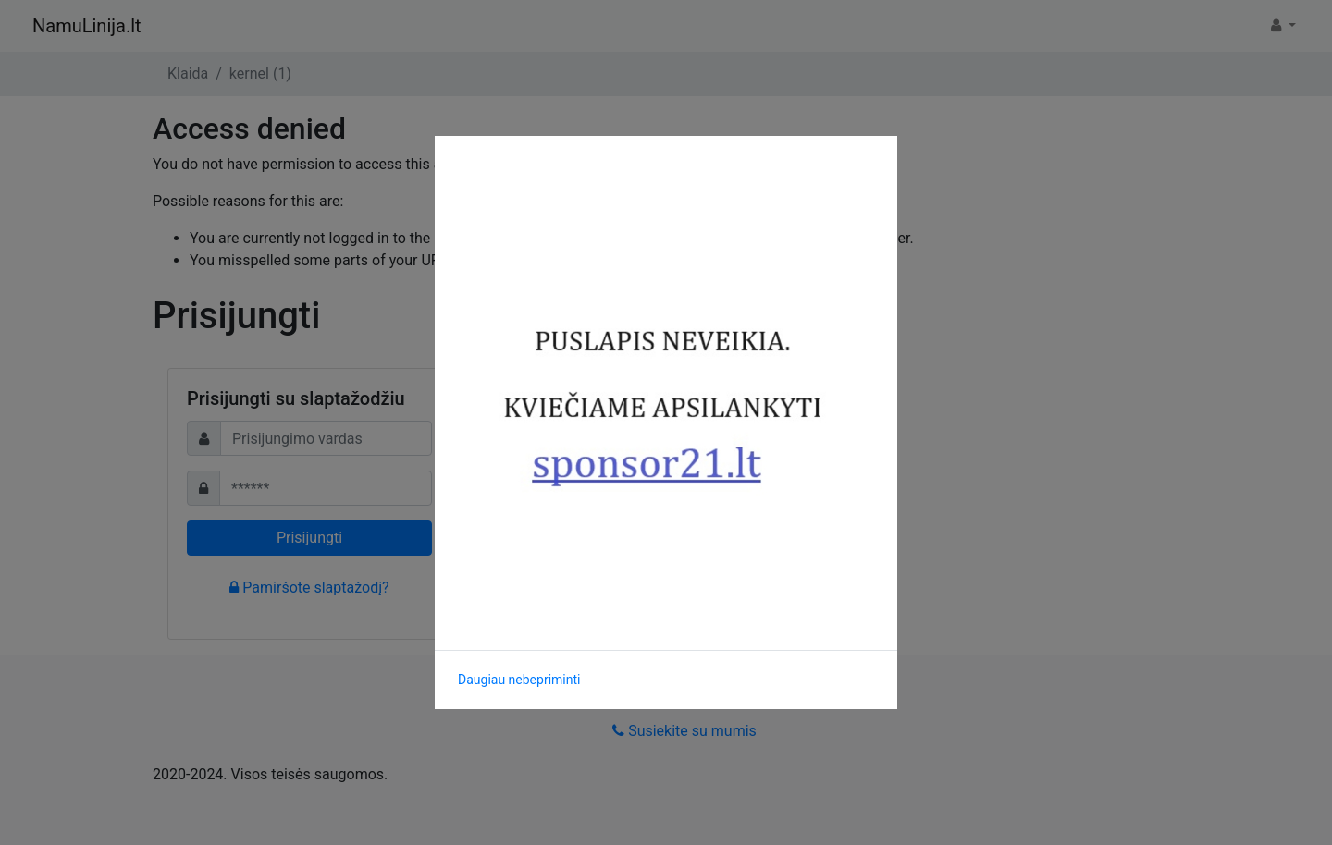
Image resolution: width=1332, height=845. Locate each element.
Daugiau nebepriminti (519, 679)
